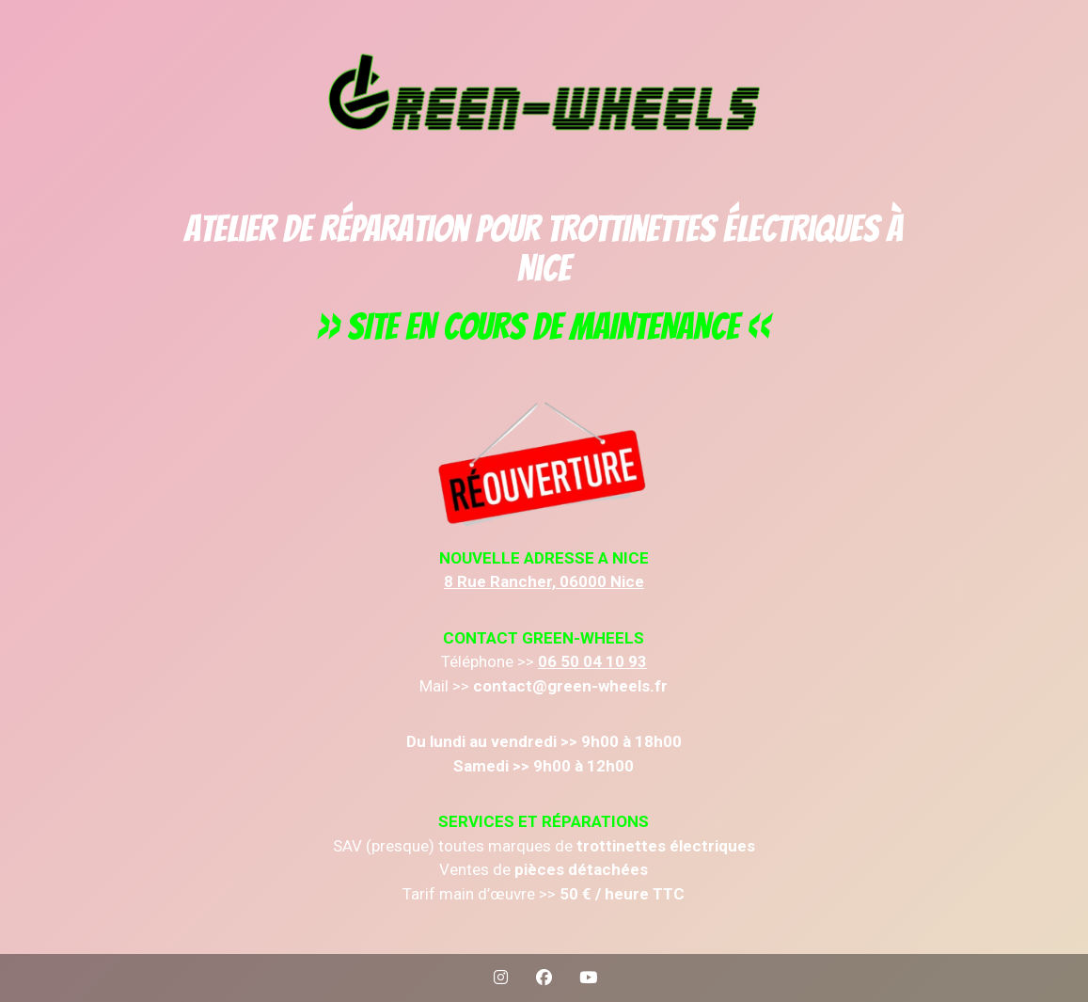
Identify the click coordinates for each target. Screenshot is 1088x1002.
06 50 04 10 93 (592, 661)
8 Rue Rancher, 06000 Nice (544, 581)
